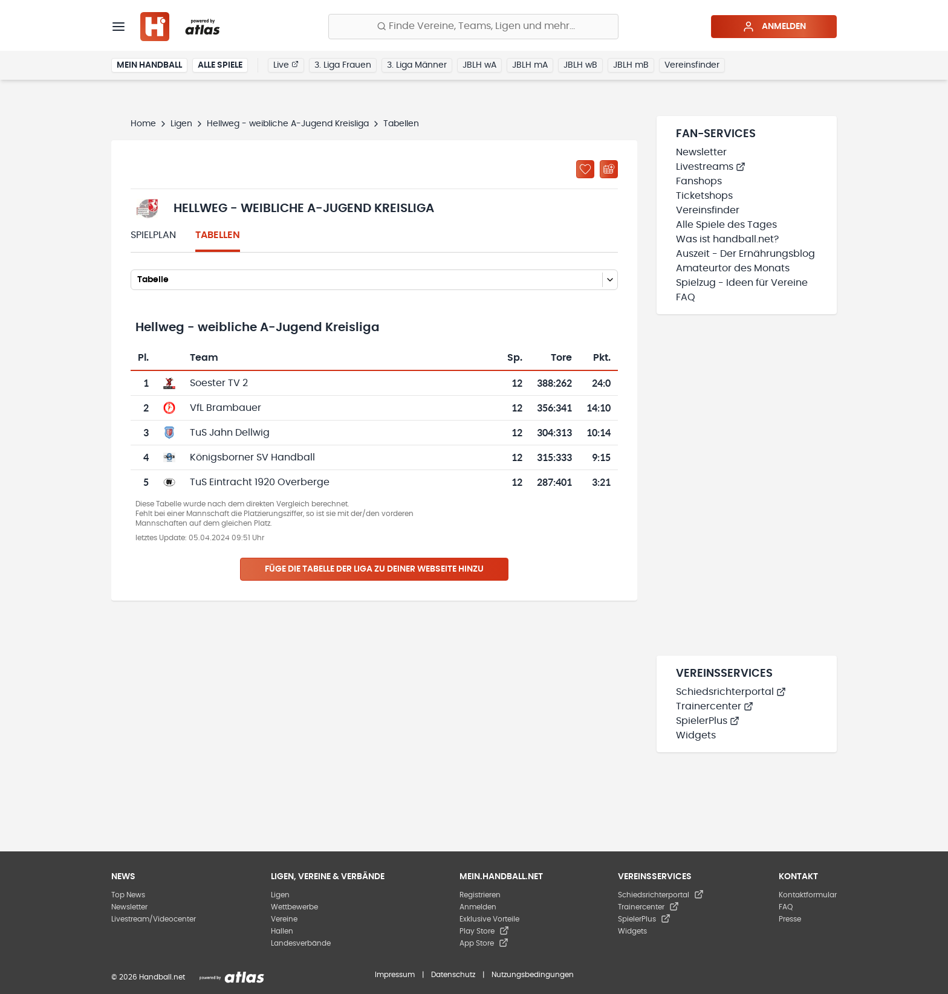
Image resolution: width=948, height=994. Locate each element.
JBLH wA (479, 65)
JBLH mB (631, 65)
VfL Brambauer (225, 408)
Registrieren (480, 895)
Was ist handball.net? (727, 239)
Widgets (696, 735)
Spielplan (153, 235)
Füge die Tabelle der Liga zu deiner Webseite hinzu (374, 569)
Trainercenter (714, 706)
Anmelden (774, 27)
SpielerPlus (707, 721)
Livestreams (710, 167)
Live (286, 64)
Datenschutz (453, 974)
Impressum (395, 974)
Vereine (284, 919)
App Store (483, 943)
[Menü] (118, 26)
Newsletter (701, 152)
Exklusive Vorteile (489, 919)
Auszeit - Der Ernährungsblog (745, 254)
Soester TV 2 (219, 383)
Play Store (484, 931)
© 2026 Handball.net (148, 977)
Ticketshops (704, 196)
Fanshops (699, 181)
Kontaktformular (808, 895)
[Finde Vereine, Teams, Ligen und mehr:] (473, 26)
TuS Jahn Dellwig (230, 432)
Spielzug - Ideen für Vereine (742, 283)
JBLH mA (530, 65)
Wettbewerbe (294, 907)
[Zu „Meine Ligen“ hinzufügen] (585, 169)
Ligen (181, 124)
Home (143, 124)
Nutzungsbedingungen (533, 974)
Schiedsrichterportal (731, 692)
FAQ (685, 297)
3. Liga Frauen (342, 65)
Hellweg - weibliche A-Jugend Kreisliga (288, 124)
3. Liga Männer (417, 65)
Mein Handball (149, 65)
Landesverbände (301, 943)
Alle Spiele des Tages (726, 225)
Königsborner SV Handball (252, 457)
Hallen (282, 931)
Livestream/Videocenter (153, 919)
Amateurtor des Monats (733, 268)
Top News (128, 895)
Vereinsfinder (691, 65)
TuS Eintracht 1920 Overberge (260, 482)
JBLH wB (580, 65)
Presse (790, 919)
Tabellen (217, 235)
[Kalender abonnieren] (609, 169)
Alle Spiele (220, 65)
